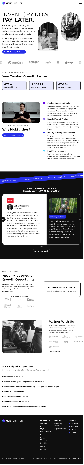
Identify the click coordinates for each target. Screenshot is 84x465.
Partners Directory (43, 439)
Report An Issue (60, 429)
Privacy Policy (37, 458)
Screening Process (58, 424)
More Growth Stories (41, 255)
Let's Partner (55, 353)
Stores (42, 446)
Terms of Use (47, 458)
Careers (43, 449)
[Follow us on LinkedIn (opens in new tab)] (73, 433)
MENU (80, 3)
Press (42, 435)
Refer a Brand (45, 432)
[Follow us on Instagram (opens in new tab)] (73, 427)
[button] (21, 114)
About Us (43, 423)
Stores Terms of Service (62, 458)
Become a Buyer (44, 428)
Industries (43, 443)
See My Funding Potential (13, 137)
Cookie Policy (76, 458)
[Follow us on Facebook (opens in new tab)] (73, 424)
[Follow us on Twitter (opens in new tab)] (72, 430)
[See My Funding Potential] (14, 52)
